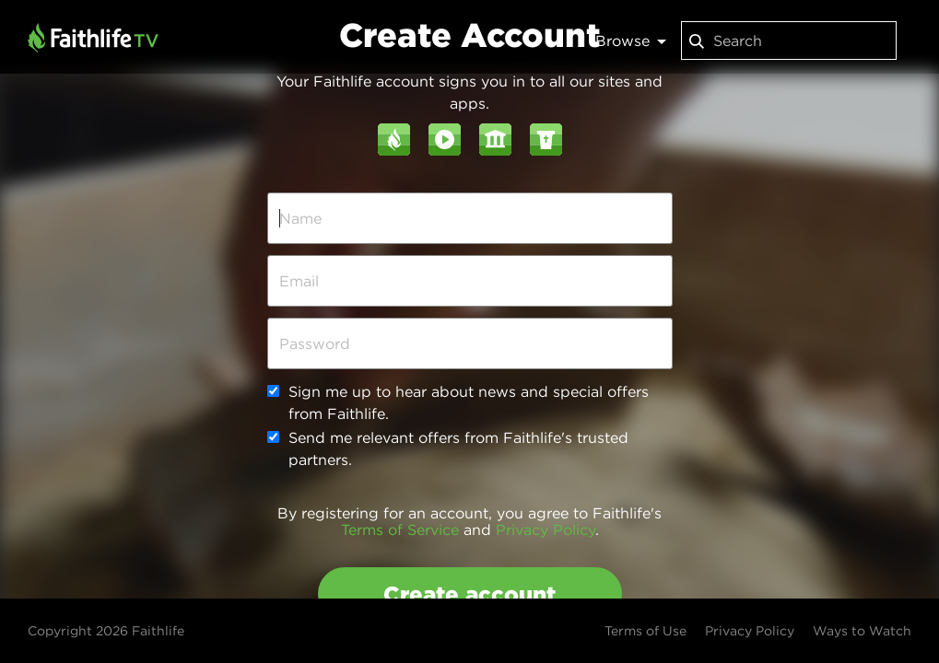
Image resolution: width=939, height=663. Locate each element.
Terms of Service (400, 529)
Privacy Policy (545, 529)
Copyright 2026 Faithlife (106, 630)
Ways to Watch (862, 630)
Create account (469, 594)
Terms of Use (645, 630)
